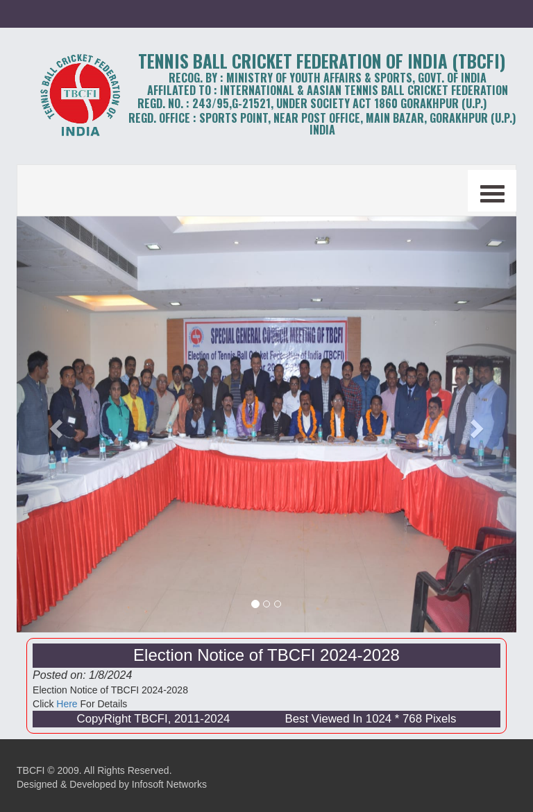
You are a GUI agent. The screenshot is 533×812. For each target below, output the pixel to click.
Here (66, 703)
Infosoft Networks (169, 784)
